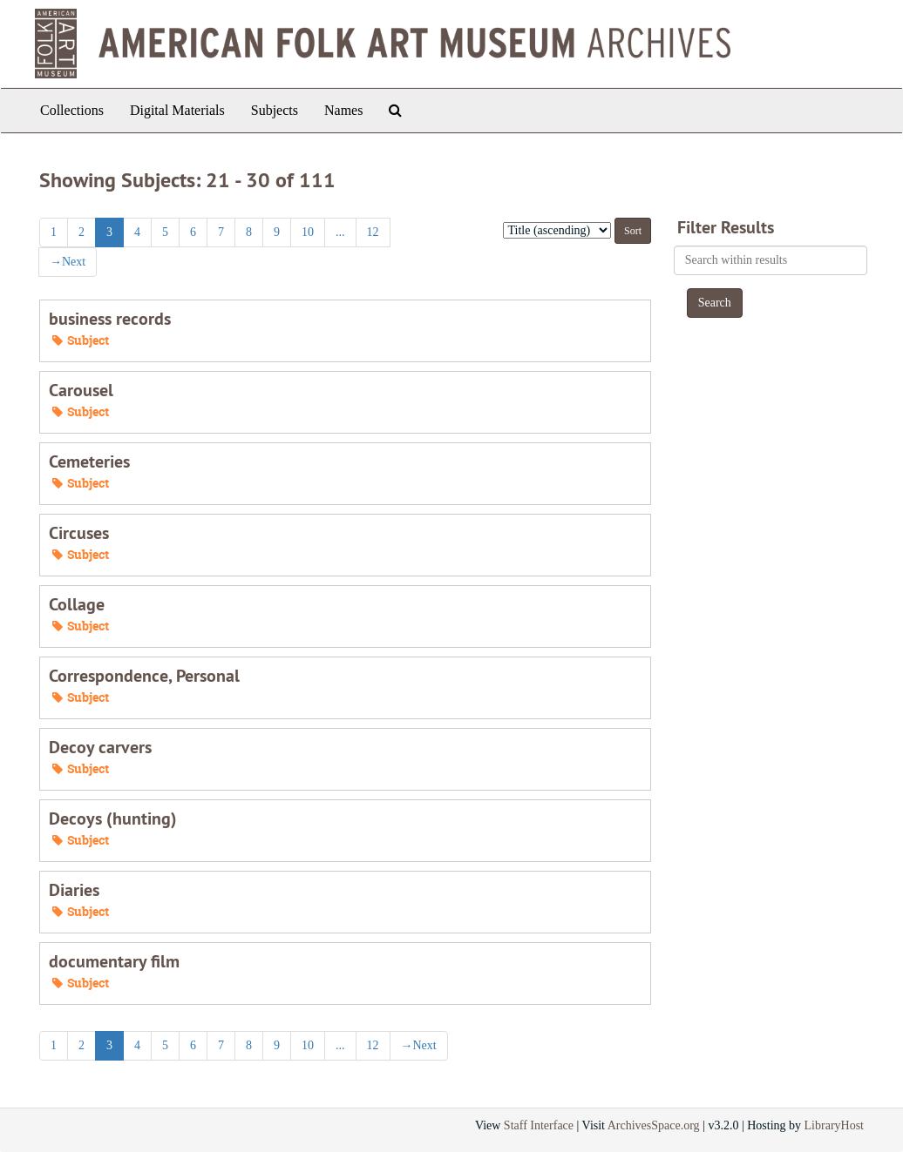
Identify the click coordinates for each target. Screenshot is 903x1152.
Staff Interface (539, 1125)
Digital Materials (177, 110)
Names (343, 110)
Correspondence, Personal (144, 675)
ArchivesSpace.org (654, 1125)
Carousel (81, 390)
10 (308, 232)
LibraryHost (834, 1125)
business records (110, 318)
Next (67, 261)
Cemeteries (89, 461)
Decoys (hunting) (113, 818)
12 (373, 232)
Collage (77, 604)
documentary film (114, 961)
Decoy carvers (100, 747)
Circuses (79, 533)
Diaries (74, 890)
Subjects (274, 110)
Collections (72, 110)
